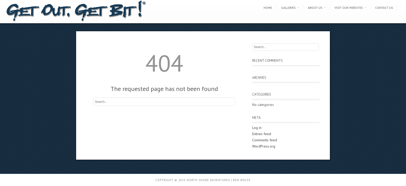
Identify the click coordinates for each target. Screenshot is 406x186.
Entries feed (261, 133)
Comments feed (264, 140)
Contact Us (384, 8)
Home (268, 8)
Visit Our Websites (349, 8)
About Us (315, 8)
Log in (257, 127)
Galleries (288, 8)
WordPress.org (263, 146)
